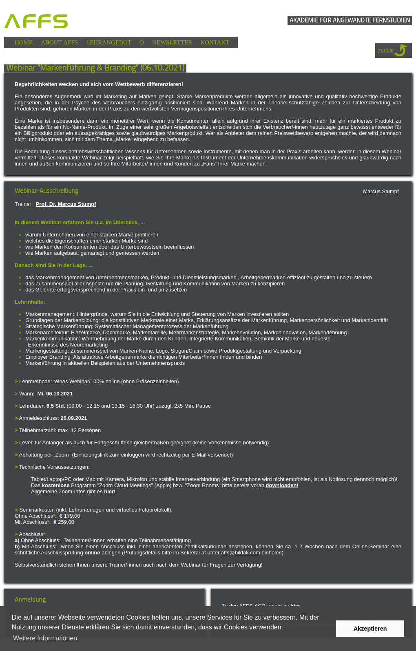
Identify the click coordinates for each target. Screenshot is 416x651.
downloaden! (282, 485)
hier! (109, 491)
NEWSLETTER (172, 42)
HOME (24, 42)
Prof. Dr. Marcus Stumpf (66, 204)
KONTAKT (214, 42)
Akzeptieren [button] (370, 628)
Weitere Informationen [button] (45, 638)
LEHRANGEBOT (108, 42)
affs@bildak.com (240, 552)
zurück (386, 50)
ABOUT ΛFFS (59, 42)
